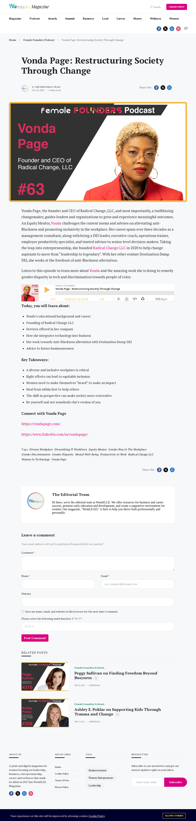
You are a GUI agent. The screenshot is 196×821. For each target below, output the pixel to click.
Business (88, 18)
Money (137, 18)
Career (121, 18)
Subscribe (175, 782)
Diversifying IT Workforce (70, 449)
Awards (52, 18)
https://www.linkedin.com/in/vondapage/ (54, 434)
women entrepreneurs (101, 778)
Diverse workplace (41, 449)
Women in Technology (35, 459)
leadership (95, 785)
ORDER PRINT (177, 6)
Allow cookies (174, 815)
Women (174, 18)
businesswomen (97, 770)
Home (12, 40)
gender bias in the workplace (127, 449)
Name (25, 576)
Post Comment (35, 638)
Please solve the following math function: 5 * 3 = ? (51, 618)
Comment (27, 552)
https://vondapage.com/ (40, 423)
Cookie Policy (97, 816)
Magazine (15, 18)
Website (26, 594)
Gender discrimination (35, 454)
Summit (70, 18)
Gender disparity (62, 454)
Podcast (35, 18)
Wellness (155, 18)
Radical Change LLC (140, 454)
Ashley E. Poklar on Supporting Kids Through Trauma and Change (117, 712)
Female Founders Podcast (39, 40)
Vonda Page (58, 459)
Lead (105, 18)
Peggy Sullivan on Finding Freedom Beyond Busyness (115, 675)
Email (104, 576)
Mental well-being (87, 454)
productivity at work (113, 454)
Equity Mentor (98, 449)
